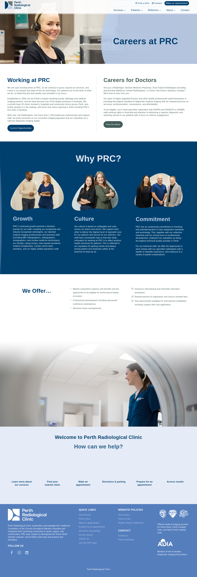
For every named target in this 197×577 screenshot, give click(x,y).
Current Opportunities (21, 128)
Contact (185, 10)
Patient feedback (126, 540)
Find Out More (113, 124)
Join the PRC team (88, 543)
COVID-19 (84, 539)
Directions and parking (89, 531)
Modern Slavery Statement (130, 523)
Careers (157, 3)
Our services (85, 515)
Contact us (123, 536)
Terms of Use (124, 519)
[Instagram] (19, 552)
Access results (86, 535)
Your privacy (124, 515)
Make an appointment (177, 3)
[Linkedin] (27, 552)
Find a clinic (142, 3)
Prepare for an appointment (92, 527)
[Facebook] (11, 552)
